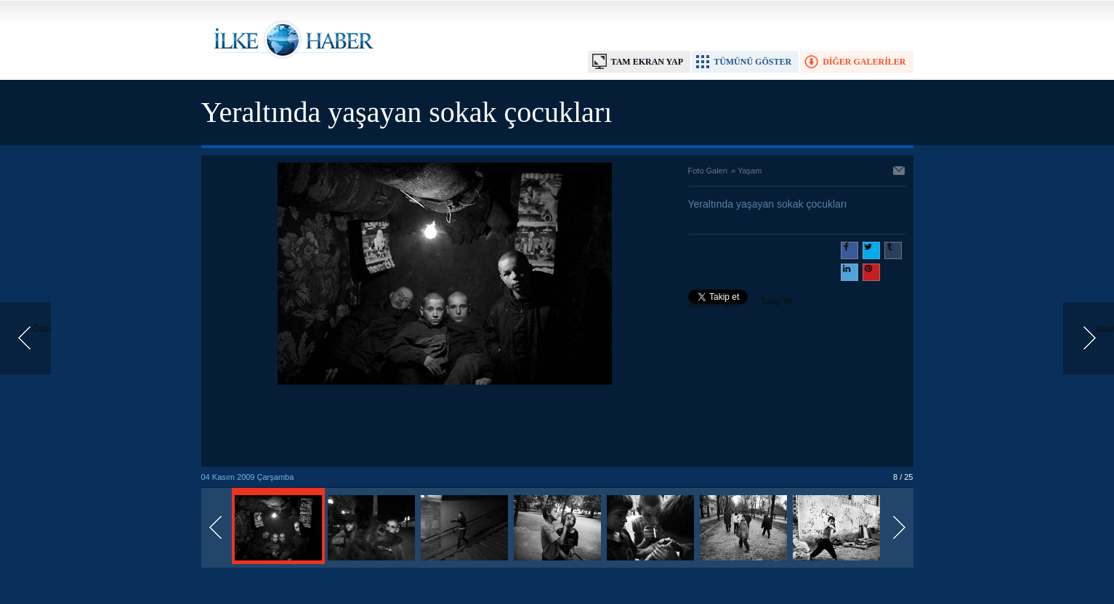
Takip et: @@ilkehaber (741, 302)
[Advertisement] (444, 427)
